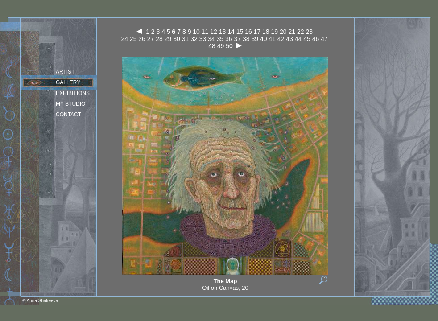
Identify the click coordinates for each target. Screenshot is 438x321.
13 (222, 31)
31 (185, 38)
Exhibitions (73, 93)
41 (272, 38)
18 (265, 31)
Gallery (68, 82)
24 (124, 38)
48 (211, 45)
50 (229, 45)
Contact (68, 114)
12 (213, 31)
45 (306, 38)
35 (220, 38)
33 (203, 38)
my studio (70, 104)
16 (248, 31)
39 (254, 38)
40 (263, 38)
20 (283, 31)
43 (289, 38)
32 (194, 38)
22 (300, 31)
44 (298, 38)
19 (274, 31)
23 (309, 31)
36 (228, 38)
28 (159, 38)
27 (150, 38)
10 (196, 31)
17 (257, 31)
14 (231, 31)
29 (168, 38)
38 (246, 38)
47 (324, 38)
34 (211, 38)
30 (176, 38)
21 (291, 31)
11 (205, 31)
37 (237, 38)
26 (141, 38)
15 (240, 31)
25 (133, 38)
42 (281, 38)
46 (315, 38)
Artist (65, 72)
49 (220, 45)
